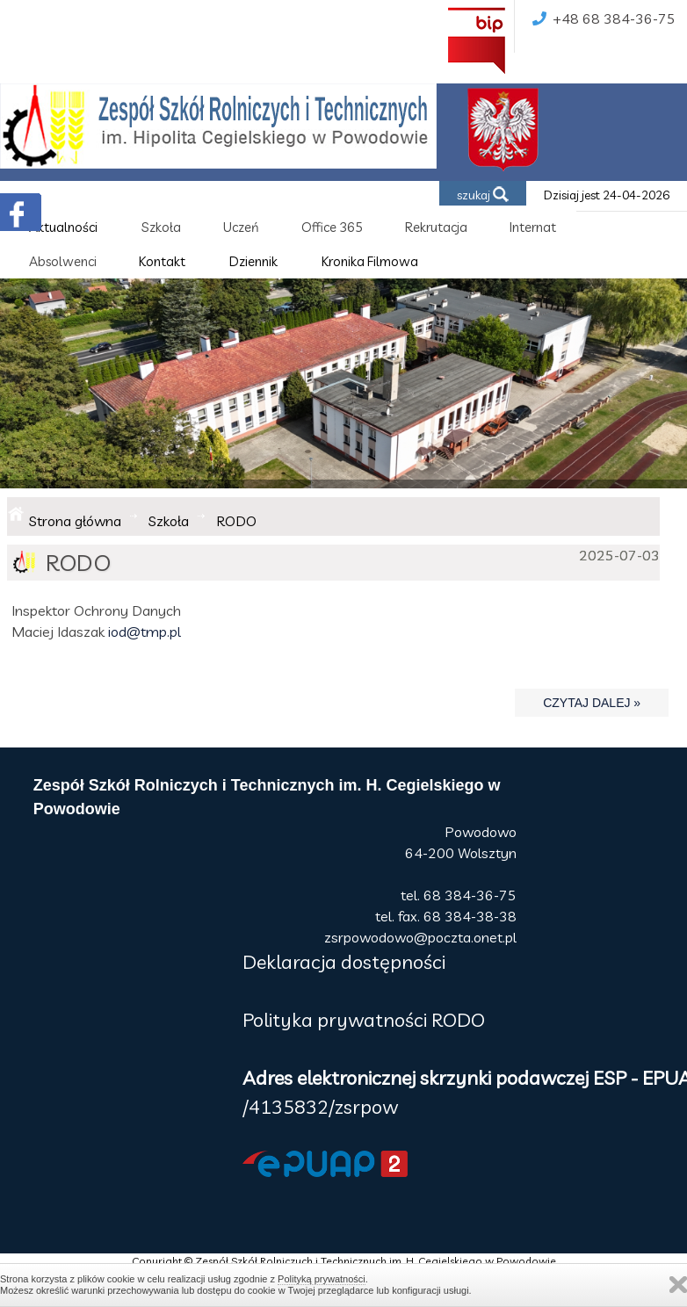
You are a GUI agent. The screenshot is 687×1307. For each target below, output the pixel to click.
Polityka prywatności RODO (363, 1019)
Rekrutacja (436, 227)
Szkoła (161, 227)
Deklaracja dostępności (343, 962)
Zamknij (678, 1284)
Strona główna (75, 521)
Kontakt (162, 261)
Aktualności (63, 227)
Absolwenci (63, 261)
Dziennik (253, 261)
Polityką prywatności (321, 1279)
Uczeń (241, 227)
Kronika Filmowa (370, 261)
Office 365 (332, 227)
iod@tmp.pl (144, 631)
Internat (533, 227)
